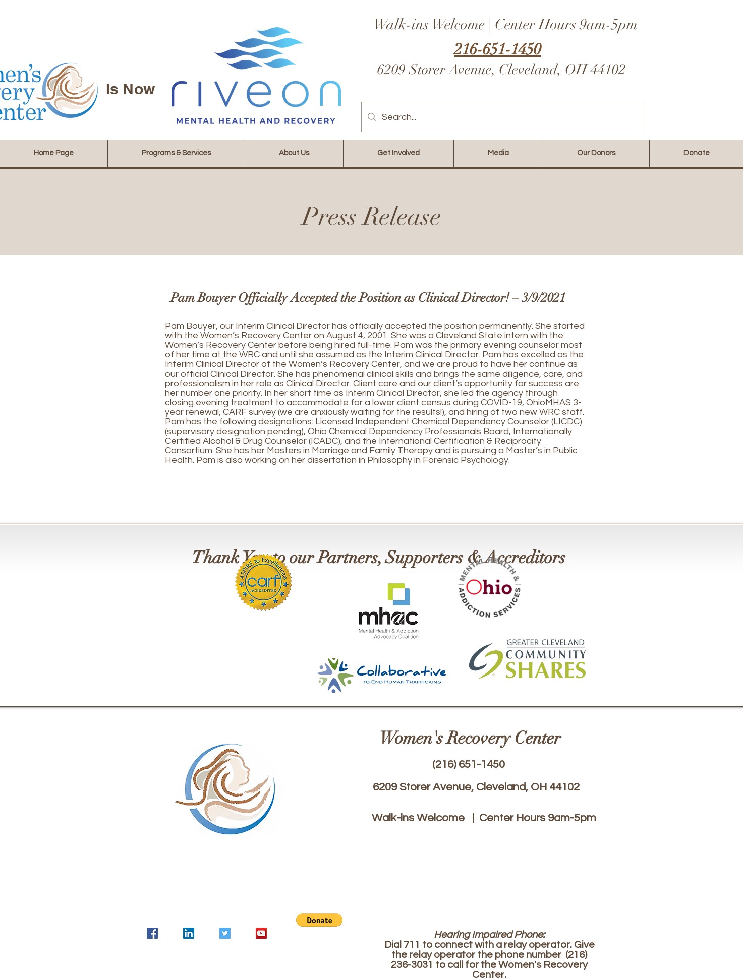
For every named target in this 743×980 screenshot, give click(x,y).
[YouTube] (261, 933)
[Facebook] (152, 933)
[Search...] (501, 117)
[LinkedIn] (188, 933)
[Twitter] (225, 933)
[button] (319, 920)
